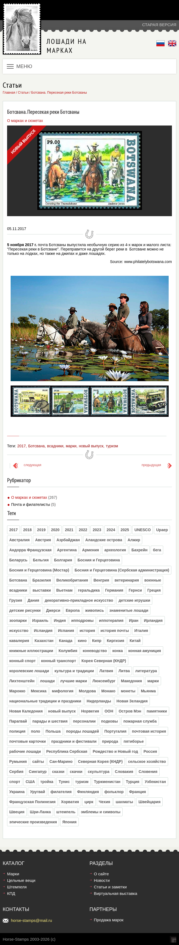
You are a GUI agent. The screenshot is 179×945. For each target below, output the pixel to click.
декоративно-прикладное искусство (79, 600)
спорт (14, 781)
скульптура (99, 771)
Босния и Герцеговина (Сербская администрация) (122, 570)
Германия (114, 590)
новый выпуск (91, 446)
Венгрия (101, 580)
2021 (69, 530)
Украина (17, 792)
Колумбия (68, 651)
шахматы (124, 802)
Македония (131, 681)
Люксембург (104, 681)
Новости (102, 880)
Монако (108, 691)
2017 (21, 446)
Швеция (17, 812)
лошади (47, 681)
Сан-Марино (60, 761)
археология (115, 550)
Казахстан (44, 640)
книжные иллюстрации (31, 651)
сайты (38, 761)
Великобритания (72, 580)
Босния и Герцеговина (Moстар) (39, 570)
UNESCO (142, 530)
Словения (148, 771)
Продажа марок (109, 920)
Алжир (134, 540)
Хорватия (70, 802)
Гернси (135, 590)
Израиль (40, 620)
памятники (157, 711)
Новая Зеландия (132, 701)
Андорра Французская (30, 550)
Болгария (63, 560)
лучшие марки (73, 681)
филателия (61, 792)
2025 (124, 530)
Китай (135, 640)
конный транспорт (58, 661)
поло (35, 731)
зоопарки (18, 620)
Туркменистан (107, 781)
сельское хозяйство (147, 761)
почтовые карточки (27, 741)
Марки (13, 873)
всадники (55, 446)
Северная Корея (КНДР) (100, 761)
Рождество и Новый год (115, 751)
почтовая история (149, 731)
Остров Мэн (130, 711)
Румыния (18, 761)
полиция (17, 731)
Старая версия (159, 24)
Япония (69, 822)
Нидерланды (99, 701)
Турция (132, 781)
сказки (58, 771)
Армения (90, 550)
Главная (9, 92)
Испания (66, 630)
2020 (55, 530)
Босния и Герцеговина (98, 560)
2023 (97, 530)
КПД (11, 893)
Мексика (38, 691)
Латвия (106, 671)
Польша (52, 731)
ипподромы (82, 620)
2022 (83, 530)
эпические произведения (33, 822)
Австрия (43, 540)
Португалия (115, 731)
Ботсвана (36, 446)
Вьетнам (64, 590)
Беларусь (18, 560)
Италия (141, 630)
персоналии (84, 721)
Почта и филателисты (30, 504)
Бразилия (41, 580)
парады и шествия (50, 721)
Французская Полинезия (32, 802)
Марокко (17, 691)
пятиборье (133, 741)
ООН (109, 711)
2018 (27, 530)
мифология (62, 691)
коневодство (95, 651)
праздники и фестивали (74, 741)
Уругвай (37, 792)
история (87, 630)
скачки (76, 771)
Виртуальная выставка (115, 893)
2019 (41, 530)
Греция (154, 590)
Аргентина (67, 550)
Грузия (15, 600)
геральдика (89, 590)
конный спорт (22, 661)
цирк (88, 802)
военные (152, 580)
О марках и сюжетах (29, 497)
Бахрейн (139, 550)
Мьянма (148, 691)
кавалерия (19, 640)
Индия (60, 620)
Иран (133, 620)
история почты (115, 630)
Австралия (19, 540)
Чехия (104, 802)
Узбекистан (155, 781)
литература (146, 671)
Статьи (23, 92)
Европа (73, 610)
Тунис (64, 781)
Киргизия (115, 640)
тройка (46, 781)
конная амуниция (144, 651)
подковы (109, 721)
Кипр (96, 640)
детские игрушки (134, 600)
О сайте (101, 873)
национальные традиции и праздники (45, 701)
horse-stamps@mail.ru (31, 920)
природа (110, 741)
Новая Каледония (26, 711)
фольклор (114, 792)
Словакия (124, 771)
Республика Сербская (66, 751)
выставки (41, 590)
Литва (124, 671)
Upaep (162, 530)
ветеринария (127, 580)
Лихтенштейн (22, 681)
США (30, 781)
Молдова (87, 691)
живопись (94, 610)
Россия (150, 751)
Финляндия (88, 792)
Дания (33, 600)
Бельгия (41, 560)
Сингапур (38, 771)
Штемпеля (17, 887)
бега (157, 550)
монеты (128, 691)
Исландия (43, 630)
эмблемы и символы (100, 812)
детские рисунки (25, 610)
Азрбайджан (68, 540)
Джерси (53, 610)
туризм (112, 446)
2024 (111, 530)
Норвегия (90, 711)
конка (117, 651)
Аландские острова (103, 540)
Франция (137, 792)
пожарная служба (140, 721)
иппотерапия (111, 620)
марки (71, 446)
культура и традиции (74, 671)
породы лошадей (82, 731)
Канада (65, 640)
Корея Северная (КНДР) (103, 661)
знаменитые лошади (128, 610)
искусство (18, 630)
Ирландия (153, 620)
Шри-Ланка (40, 812)
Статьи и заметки (110, 887)
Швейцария (149, 802)
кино (82, 640)
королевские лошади (29, 671)
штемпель (65, 812)
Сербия (16, 771)
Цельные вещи (21, 880)
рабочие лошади (25, 751)
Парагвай (18, 721)
